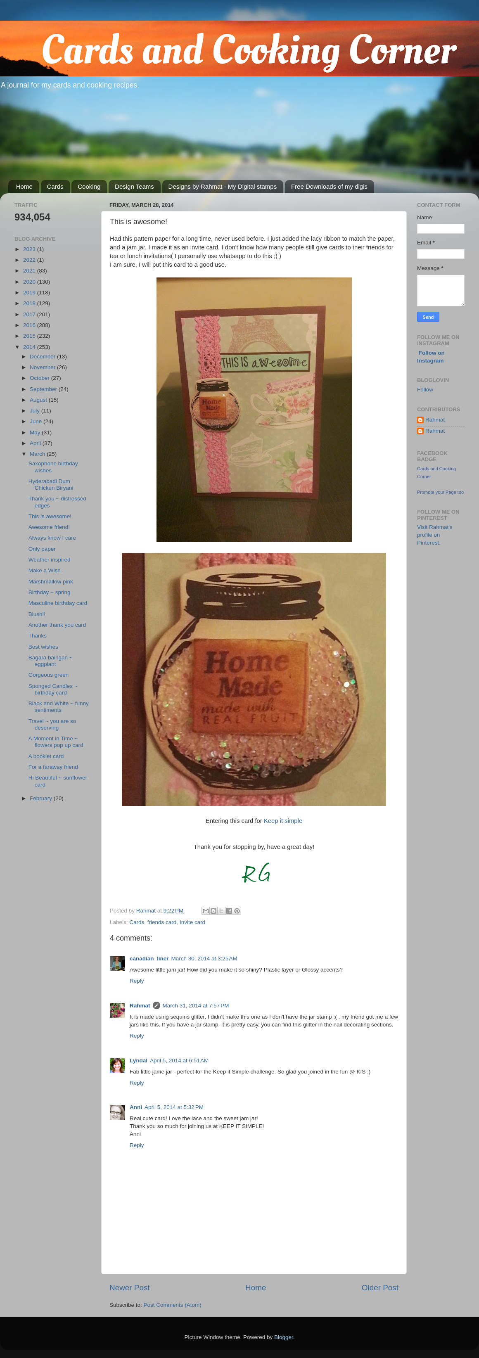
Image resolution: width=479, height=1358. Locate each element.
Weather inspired (49, 560)
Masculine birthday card (58, 603)
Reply (137, 981)
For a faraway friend (53, 767)
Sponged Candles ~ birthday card (53, 689)
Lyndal (138, 1060)
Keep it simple (283, 821)
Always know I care (52, 538)
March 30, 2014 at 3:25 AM (204, 958)
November (43, 367)
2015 (30, 336)
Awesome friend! (49, 527)
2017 (30, 314)
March (38, 454)
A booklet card (46, 756)
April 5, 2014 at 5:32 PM (174, 1107)
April (36, 443)
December (43, 356)
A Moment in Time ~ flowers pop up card (55, 741)
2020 (30, 282)
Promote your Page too (440, 492)
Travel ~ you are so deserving (52, 724)
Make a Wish (44, 570)
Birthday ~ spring (49, 592)
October (40, 378)
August (39, 400)
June (36, 421)
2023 (30, 249)
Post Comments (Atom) (173, 1305)
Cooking (89, 186)
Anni (136, 1107)
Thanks (37, 636)
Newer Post (129, 1287)
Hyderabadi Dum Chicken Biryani (51, 484)
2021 (30, 271)
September (44, 389)
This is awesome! (49, 516)
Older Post (380, 1287)
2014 (30, 347)
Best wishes (43, 647)
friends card (162, 922)
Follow (425, 389)
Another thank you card (57, 625)
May (36, 432)
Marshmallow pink (50, 581)
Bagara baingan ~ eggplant (50, 660)
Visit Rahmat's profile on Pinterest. (435, 535)
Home (24, 186)
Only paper (42, 549)
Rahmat (140, 1006)
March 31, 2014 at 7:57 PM (196, 1006)
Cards (55, 186)
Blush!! (36, 614)
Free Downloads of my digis (329, 186)
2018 (30, 303)
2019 (30, 292)
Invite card (192, 922)
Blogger (283, 1337)
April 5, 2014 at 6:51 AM (179, 1060)
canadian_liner (149, 958)
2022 (30, 260)
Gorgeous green (48, 675)
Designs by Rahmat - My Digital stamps (222, 186)
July (35, 411)
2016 (30, 325)
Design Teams (134, 186)
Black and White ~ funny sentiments (58, 706)
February (42, 798)
